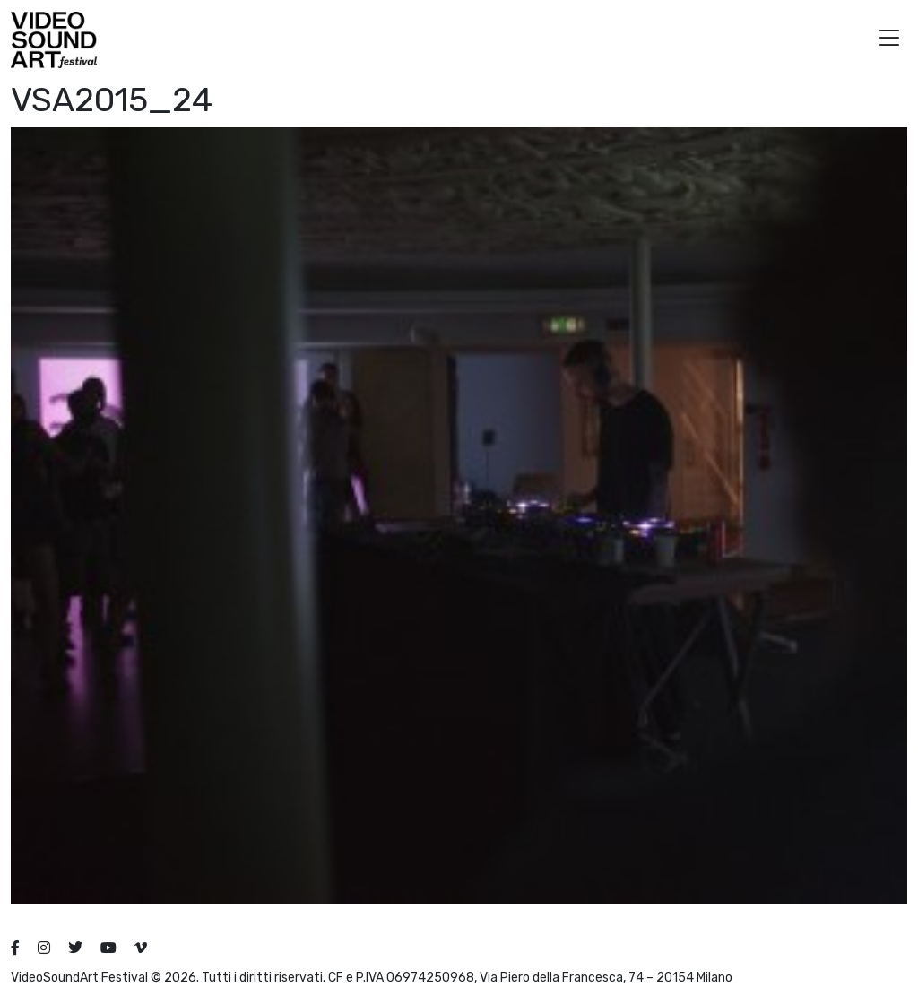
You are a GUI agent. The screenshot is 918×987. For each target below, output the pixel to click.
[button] (889, 40)
